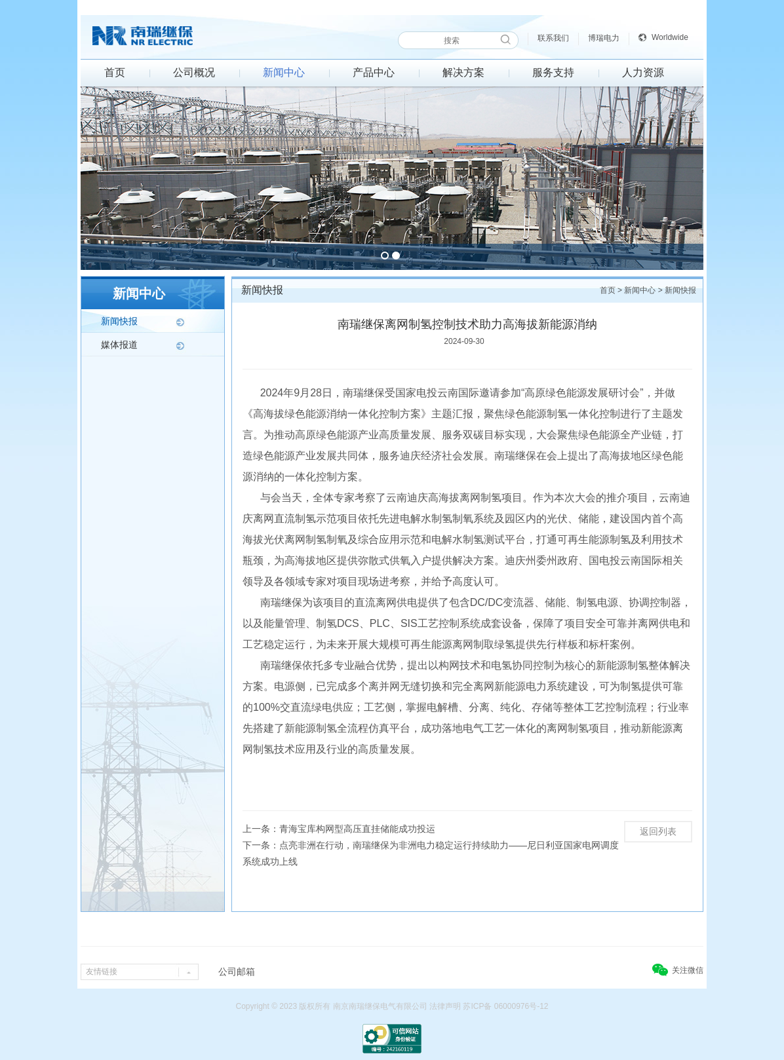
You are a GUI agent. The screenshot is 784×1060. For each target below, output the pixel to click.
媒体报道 (119, 344)
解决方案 (463, 72)
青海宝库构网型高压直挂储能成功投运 (357, 828)
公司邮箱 (236, 971)
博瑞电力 (603, 38)
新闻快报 (119, 321)
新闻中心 (284, 72)
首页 (114, 72)
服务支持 (553, 72)
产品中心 (374, 72)
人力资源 (643, 72)
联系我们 (553, 38)
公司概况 (194, 72)
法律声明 (445, 1006)
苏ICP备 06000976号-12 (505, 1006)
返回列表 (658, 831)
